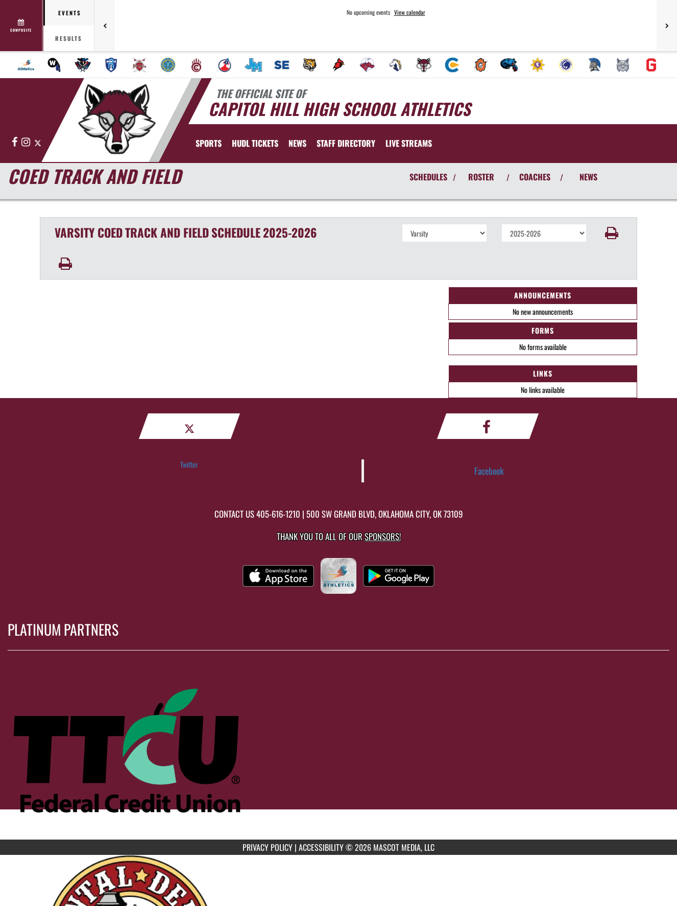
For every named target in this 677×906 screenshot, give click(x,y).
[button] (612, 233)
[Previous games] (104, 25)
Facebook (489, 470)
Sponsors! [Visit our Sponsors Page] (383, 536)
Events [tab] (69, 13)
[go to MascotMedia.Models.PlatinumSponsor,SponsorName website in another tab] (338, 753)
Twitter (189, 464)
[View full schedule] (21, 25)
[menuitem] (26, 65)
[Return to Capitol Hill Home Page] (116, 119)
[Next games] (667, 25)
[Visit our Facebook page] (15, 142)
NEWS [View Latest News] (588, 177)
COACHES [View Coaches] (534, 177)
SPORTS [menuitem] (209, 143)
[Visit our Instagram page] (26, 142)
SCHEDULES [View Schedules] (428, 177)
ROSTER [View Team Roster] (481, 177)
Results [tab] (68, 38)
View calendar (409, 12)
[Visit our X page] (37, 142)
